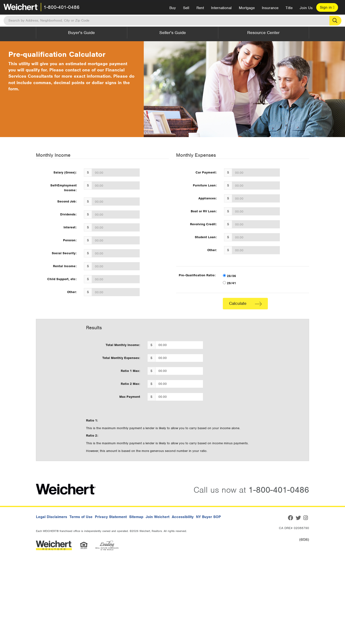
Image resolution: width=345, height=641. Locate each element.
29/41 (229, 283)
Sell (186, 8)
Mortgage (247, 8)
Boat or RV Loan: (204, 211)
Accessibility (183, 516)
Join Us (306, 8)
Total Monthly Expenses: (121, 358)
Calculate (245, 303)
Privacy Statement (111, 516)
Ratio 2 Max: (130, 384)
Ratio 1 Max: (130, 371)
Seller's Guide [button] (172, 32)
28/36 (229, 276)
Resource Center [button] (263, 32)
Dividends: (68, 214)
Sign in (327, 7)
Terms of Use (80, 516)
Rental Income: (65, 266)
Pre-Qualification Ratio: (197, 275)
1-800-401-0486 (62, 7)
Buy (172, 8)
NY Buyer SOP (208, 516)
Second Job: (67, 201)
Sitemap (136, 516)
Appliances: (207, 198)
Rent (200, 8)
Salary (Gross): (65, 172)
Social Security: (64, 253)
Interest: (70, 227)
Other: (72, 292)
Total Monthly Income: (123, 345)
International (221, 8)
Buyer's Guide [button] (81, 32)
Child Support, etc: (62, 279)
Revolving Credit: (203, 224)
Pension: (70, 240)
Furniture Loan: (205, 185)
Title (289, 8)
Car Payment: (206, 172)
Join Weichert (157, 516)
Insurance (270, 8)
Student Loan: (206, 237)
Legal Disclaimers (51, 516)
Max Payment (129, 397)
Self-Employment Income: (63, 187)
